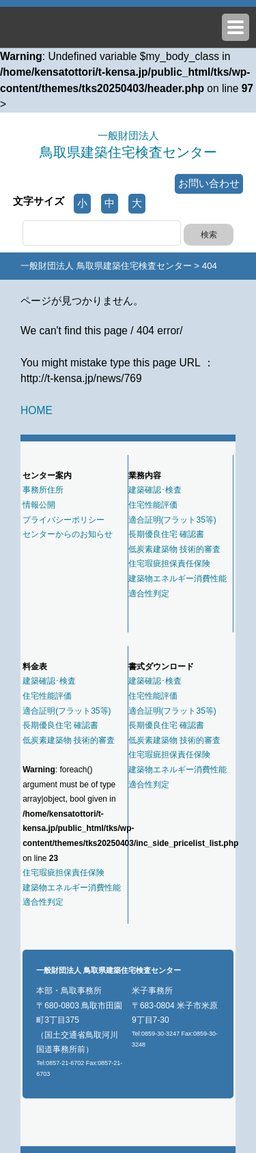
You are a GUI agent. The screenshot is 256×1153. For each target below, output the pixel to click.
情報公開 (39, 505)
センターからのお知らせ (68, 534)
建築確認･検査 (155, 490)
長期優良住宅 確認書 (166, 534)
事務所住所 (43, 490)
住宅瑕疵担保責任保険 (169, 563)
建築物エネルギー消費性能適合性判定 (177, 586)
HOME (36, 410)
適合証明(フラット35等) (172, 520)
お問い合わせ (209, 183)
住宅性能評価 (152, 505)
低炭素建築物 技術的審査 (174, 549)
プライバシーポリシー (63, 520)
